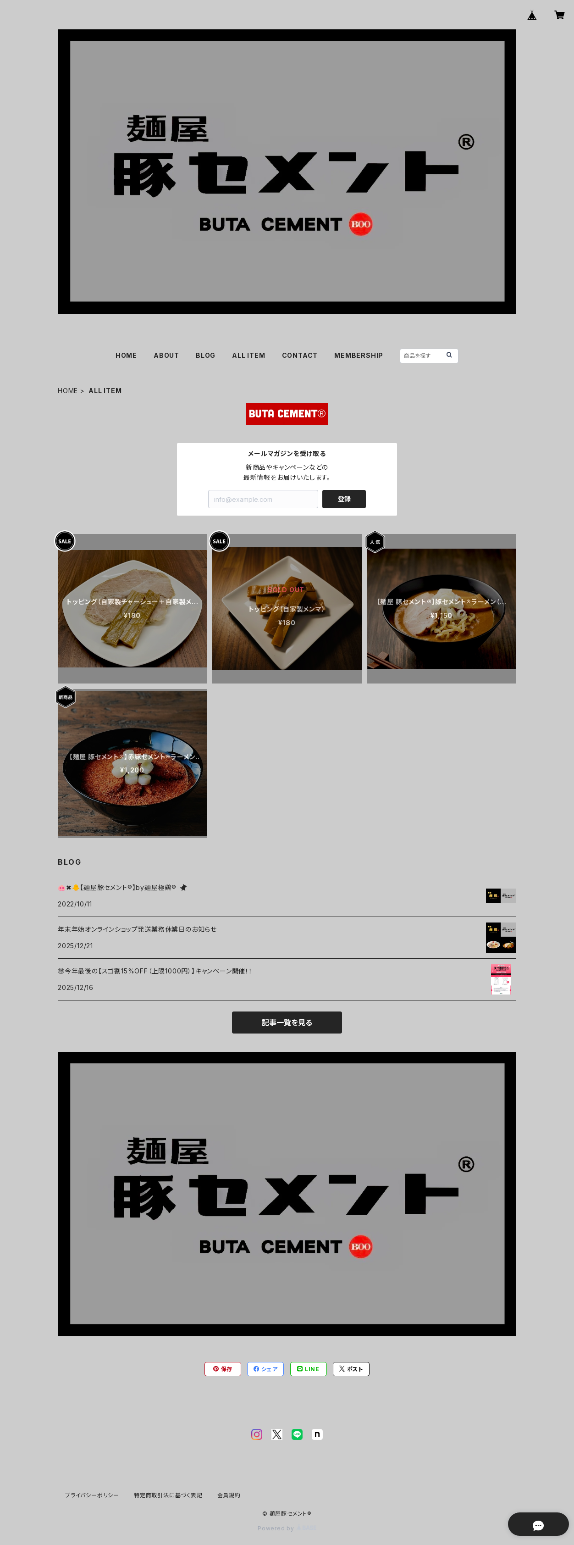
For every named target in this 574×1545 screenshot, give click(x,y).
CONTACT (300, 355)
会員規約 (229, 1495)
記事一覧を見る (287, 1022)
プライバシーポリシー (92, 1495)
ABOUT (166, 355)
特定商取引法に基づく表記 (168, 1495)
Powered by (287, 1528)
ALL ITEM (248, 355)
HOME (126, 355)
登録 (344, 499)
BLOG (205, 355)
